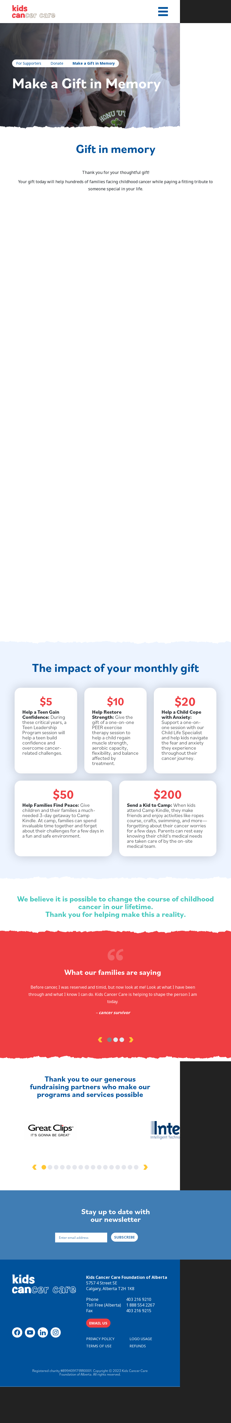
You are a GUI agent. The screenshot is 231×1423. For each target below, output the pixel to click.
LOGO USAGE (178, 1374)
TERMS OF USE (134, 1381)
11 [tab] (131, 1201)
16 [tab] (161, 1201)
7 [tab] (106, 1201)
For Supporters (30, 62)
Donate (59, 62)
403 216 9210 (174, 1335)
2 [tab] (115, 1072)
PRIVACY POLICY (136, 1374)
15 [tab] (155, 1201)
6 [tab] (100, 1201)
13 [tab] (143, 1201)
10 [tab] (125, 1201)
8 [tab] (112, 1201)
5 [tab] (94, 1201)
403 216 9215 (174, 1346)
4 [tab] (88, 1201)
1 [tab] (109, 1072)
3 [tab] (121, 1072)
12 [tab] (137, 1201)
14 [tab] (149, 1201)
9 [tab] (118, 1201)
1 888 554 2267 (176, 1340)
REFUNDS (175, 1381)
